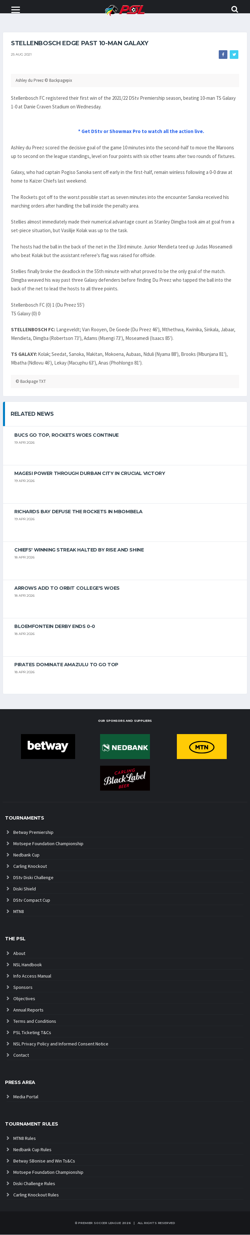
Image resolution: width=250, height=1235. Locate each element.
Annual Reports (28, 1010)
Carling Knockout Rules (36, 1195)
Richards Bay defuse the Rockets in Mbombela (78, 512)
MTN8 (18, 912)
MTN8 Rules (24, 1139)
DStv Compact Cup (31, 900)
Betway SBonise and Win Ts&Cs (44, 1161)
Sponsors (23, 987)
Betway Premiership (33, 833)
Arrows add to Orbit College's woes (67, 588)
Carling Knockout (30, 866)
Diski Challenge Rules (34, 1184)
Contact (21, 1055)
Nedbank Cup (26, 855)
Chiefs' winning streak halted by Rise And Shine (79, 550)
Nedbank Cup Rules (32, 1150)
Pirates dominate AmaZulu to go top (66, 665)
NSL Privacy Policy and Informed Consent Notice (60, 1044)
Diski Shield (24, 889)
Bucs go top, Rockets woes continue (66, 435)
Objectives (24, 999)
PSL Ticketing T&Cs (32, 1032)
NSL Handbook (27, 965)
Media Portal (25, 1097)
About (19, 953)
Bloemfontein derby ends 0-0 (54, 627)
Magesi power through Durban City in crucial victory (89, 474)
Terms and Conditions (34, 1021)
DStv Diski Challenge (33, 878)
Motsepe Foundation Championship (48, 844)
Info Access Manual (32, 976)
